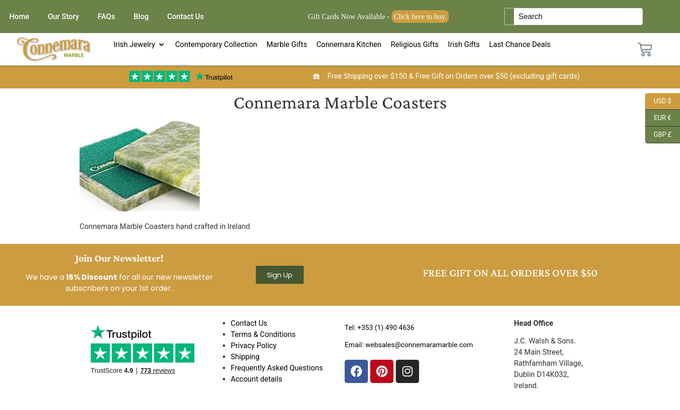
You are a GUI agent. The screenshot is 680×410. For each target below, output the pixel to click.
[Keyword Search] (578, 16)
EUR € (658, 118)
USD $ (658, 101)
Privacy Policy (254, 345)
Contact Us (185, 16)
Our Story (63, 16)
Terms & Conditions (263, 334)
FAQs (106, 16)
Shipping (245, 356)
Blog (140, 16)
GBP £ (658, 135)
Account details (256, 379)
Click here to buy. (420, 16)
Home (19, 16)
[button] (140, 45)
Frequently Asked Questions (277, 367)
